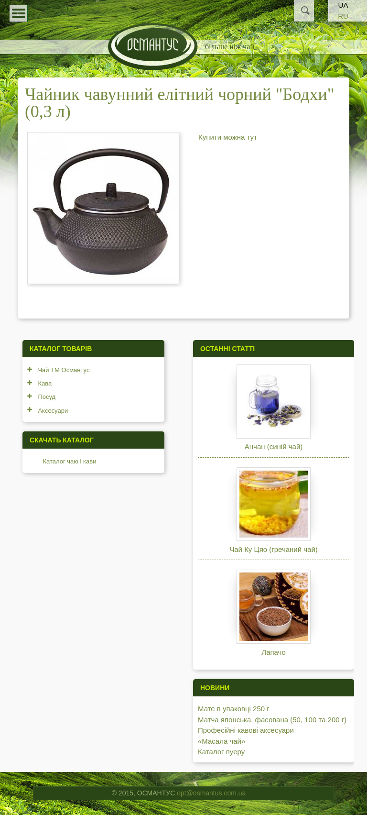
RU (343, 16)
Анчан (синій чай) (273, 446)
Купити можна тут (227, 137)
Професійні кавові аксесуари (246, 730)
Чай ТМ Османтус (63, 370)
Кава (45, 383)
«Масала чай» (221, 741)
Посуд (46, 396)
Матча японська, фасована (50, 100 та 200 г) (272, 720)
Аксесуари (53, 410)
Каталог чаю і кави (69, 461)
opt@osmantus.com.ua (211, 793)
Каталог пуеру (221, 752)
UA (343, 5)
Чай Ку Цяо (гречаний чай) (273, 549)
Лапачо (273, 652)
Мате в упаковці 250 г (234, 709)
